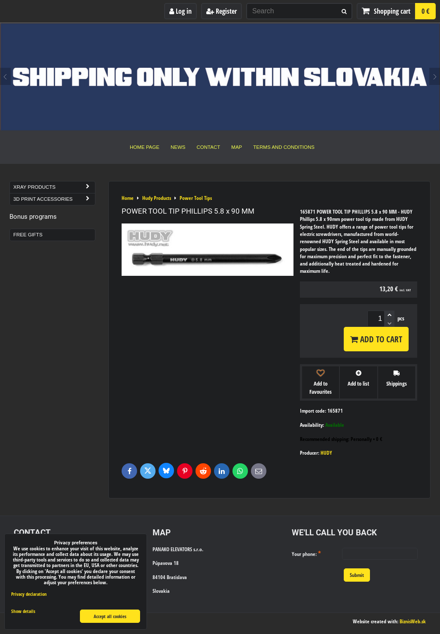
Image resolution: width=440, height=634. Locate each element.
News (178, 147)
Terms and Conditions (284, 147)
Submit (357, 575)
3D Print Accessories (54, 199)
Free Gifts (28, 234)
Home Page (144, 147)
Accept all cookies (110, 616)
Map (236, 147)
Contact (208, 147)
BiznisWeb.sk (413, 621)
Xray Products (54, 187)
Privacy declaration (29, 594)
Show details (23, 611)
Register (221, 11)
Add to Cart (376, 339)
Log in (180, 11)
